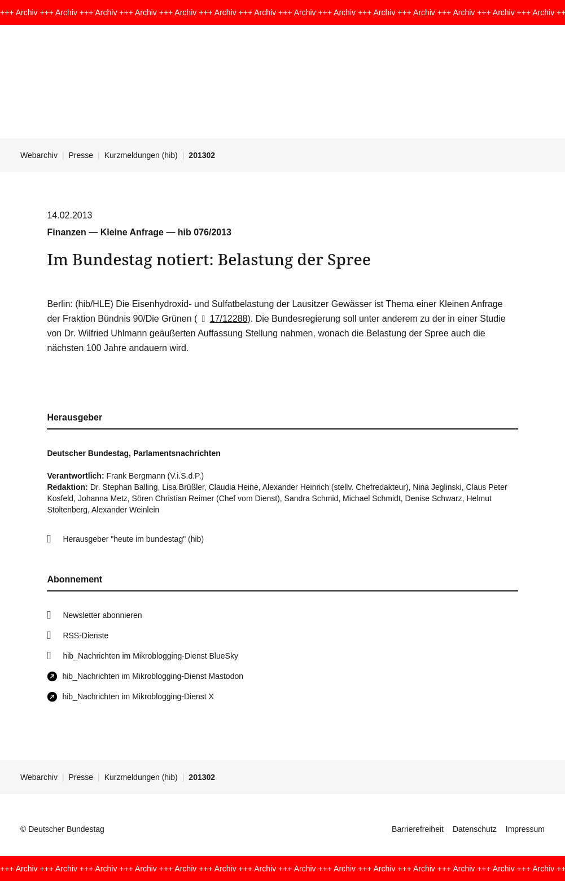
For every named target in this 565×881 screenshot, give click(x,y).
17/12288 (222, 318)
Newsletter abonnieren (102, 615)
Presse (81, 155)
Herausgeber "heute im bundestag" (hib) (133, 538)
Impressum (525, 829)
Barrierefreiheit (418, 829)
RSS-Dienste (85, 635)
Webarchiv (39, 155)
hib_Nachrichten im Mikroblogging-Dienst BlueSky (150, 655)
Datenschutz (475, 829)
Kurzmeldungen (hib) (141, 155)
